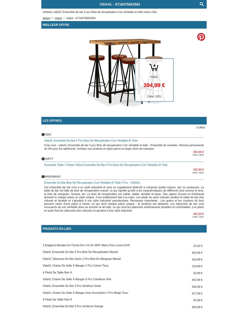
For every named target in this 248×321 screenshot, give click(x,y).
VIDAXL (58, 18)
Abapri (46, 18)
